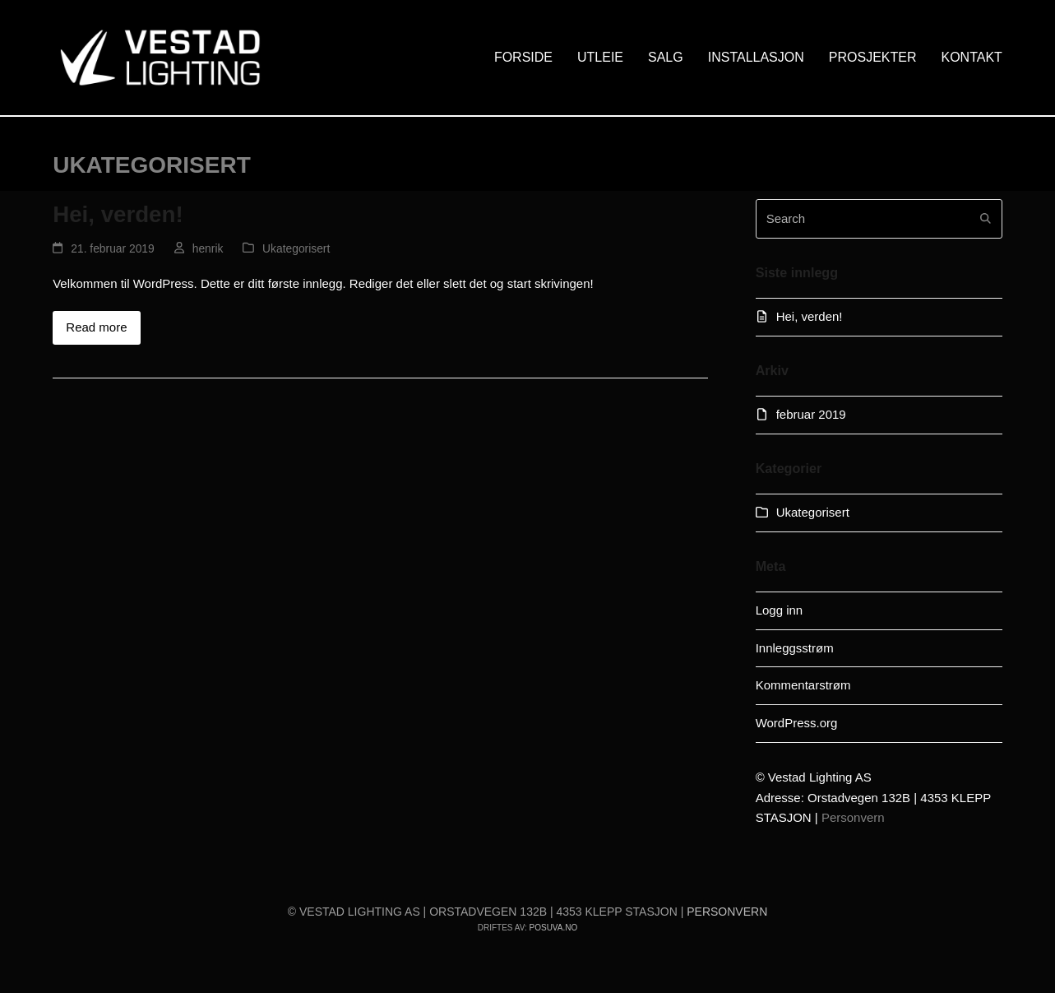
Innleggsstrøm (795, 648)
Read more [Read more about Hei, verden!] (96, 327)
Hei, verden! (118, 214)
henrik (208, 248)
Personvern (853, 817)
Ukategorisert (296, 248)
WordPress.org (797, 723)
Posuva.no (554, 927)
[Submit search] (985, 219)
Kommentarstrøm (803, 685)
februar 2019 (811, 414)
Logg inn (779, 610)
